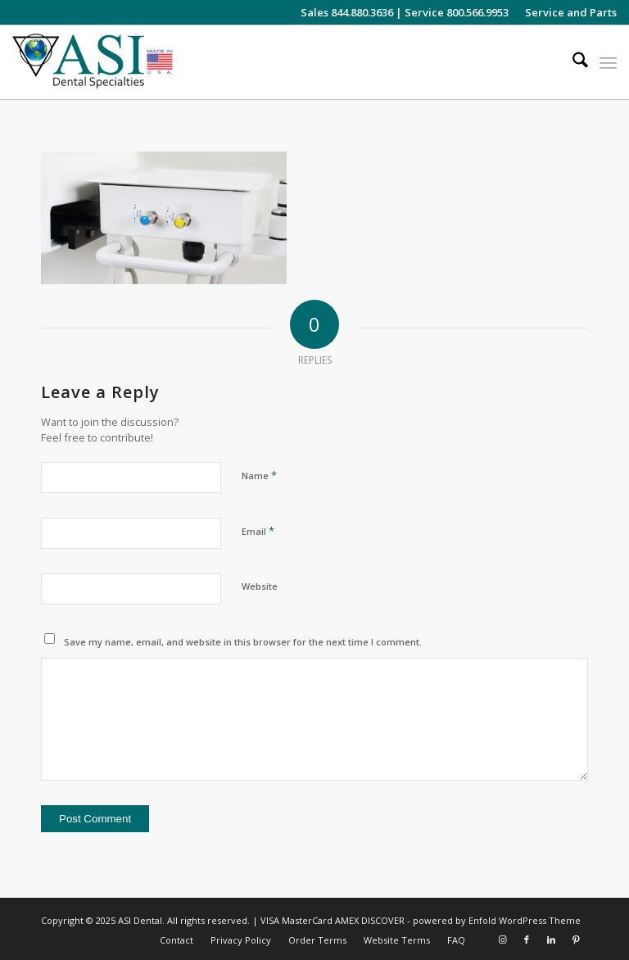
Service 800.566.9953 (457, 12)
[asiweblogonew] (92, 62)
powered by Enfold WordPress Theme (497, 920)
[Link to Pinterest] (575, 939)
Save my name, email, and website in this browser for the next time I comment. (243, 642)
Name (259, 475)
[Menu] (608, 62)
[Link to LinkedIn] (551, 939)
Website (260, 586)
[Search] (572, 62)
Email (258, 530)
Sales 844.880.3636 (347, 12)
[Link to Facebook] (526, 939)
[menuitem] (567, 12)
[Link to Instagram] (502, 939)
